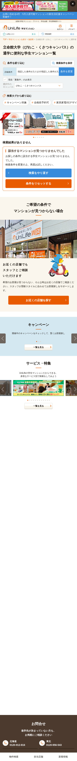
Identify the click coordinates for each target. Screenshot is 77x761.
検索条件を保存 (64, 63)
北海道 (24, 743)
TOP (5, 39)
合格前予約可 (41, 102)
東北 (60, 743)
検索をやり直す (38, 172)
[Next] (71, 124)
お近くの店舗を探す (38, 300)
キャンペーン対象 (17, 102)
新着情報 (63, 756)
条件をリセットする (38, 183)
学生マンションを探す (17, 39)
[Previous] (5, 124)
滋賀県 (31, 39)
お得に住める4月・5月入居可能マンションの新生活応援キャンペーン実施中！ (38, 15)
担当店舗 (38, 756)
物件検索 (13, 756)
